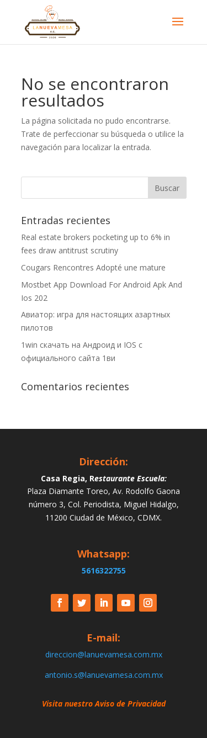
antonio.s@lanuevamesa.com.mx (104, 675)
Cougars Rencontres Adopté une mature (93, 267)
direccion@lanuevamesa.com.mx (103, 654)
